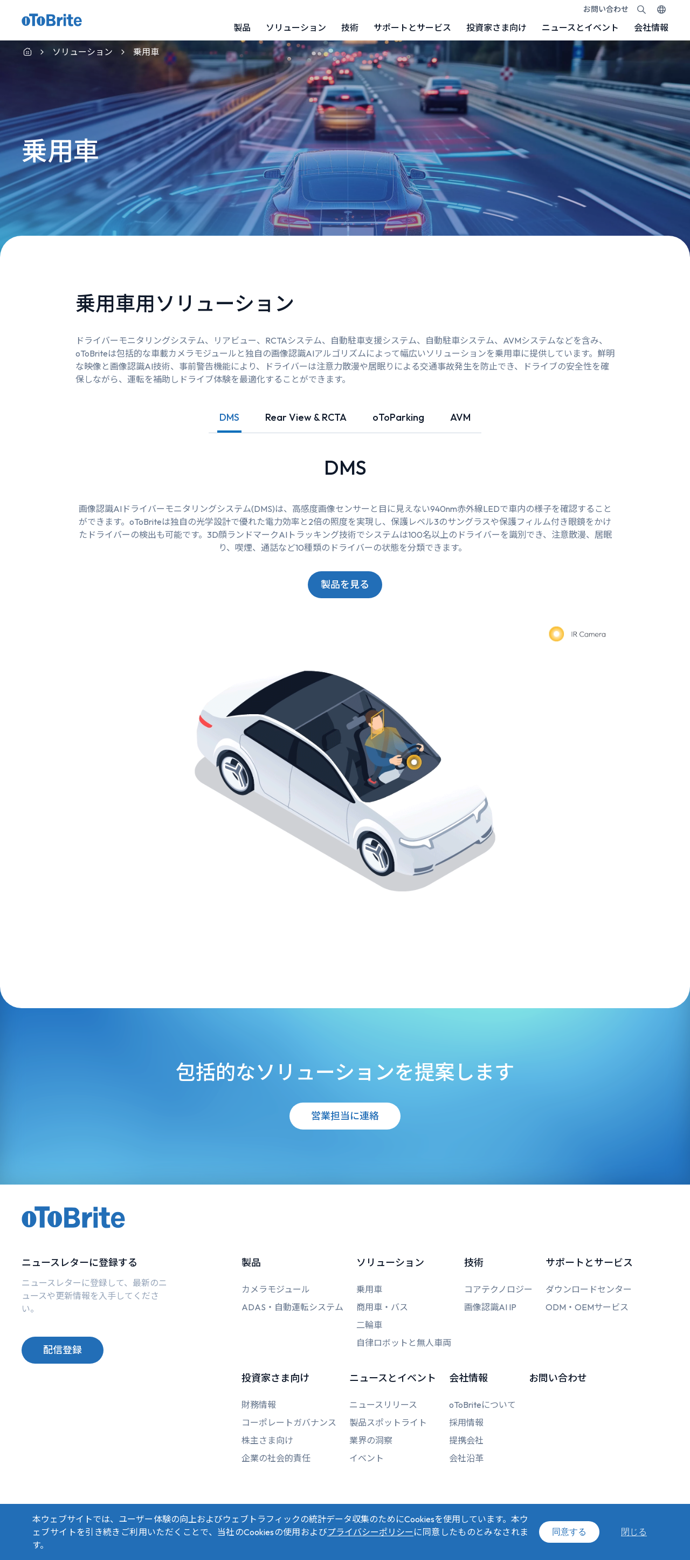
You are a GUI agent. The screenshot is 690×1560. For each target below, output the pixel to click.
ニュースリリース (383, 1404)
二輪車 (369, 1324)
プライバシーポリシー (370, 1532)
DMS (229, 417)
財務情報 (259, 1404)
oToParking (398, 417)
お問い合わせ (606, 9)
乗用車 (369, 1289)
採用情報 (466, 1422)
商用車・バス (382, 1307)
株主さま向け (267, 1440)
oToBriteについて (482, 1404)
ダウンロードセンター (589, 1289)
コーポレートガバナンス (289, 1422)
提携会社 (466, 1440)
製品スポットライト (388, 1422)
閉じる (634, 1531)
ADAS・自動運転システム (292, 1307)
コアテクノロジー (498, 1289)
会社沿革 (466, 1458)
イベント (366, 1458)
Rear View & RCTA (306, 417)
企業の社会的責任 (276, 1458)
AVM (460, 417)
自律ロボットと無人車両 (403, 1342)
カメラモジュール (276, 1289)
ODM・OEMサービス (587, 1307)
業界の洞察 (370, 1440)
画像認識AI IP (490, 1307)
